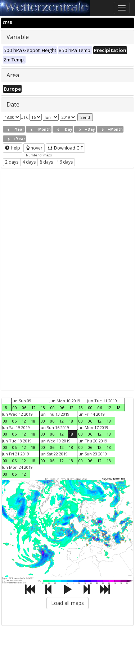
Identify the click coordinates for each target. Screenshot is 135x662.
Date (12, 104)
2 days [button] (11, 162)
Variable (17, 37)
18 (5, 407)
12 (33, 407)
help (12, 147)
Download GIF (65, 147)
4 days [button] (29, 162)
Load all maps (67, 603)
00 (15, 407)
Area (12, 75)
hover (34, 147)
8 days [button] (46, 162)
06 (24, 407)
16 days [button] (65, 162)
